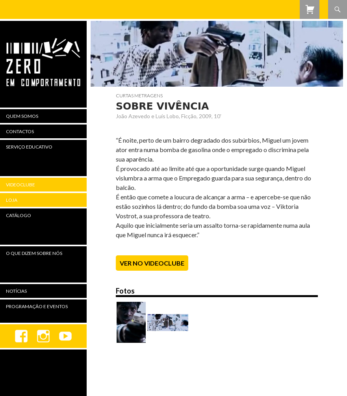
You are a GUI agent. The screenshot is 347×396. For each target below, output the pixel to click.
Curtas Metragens (139, 96)
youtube (65, 336)
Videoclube (20, 185)
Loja (11, 200)
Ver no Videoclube (152, 263)
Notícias (16, 291)
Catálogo (18, 215)
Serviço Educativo (29, 147)
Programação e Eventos (37, 306)
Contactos (20, 131)
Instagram (43, 336)
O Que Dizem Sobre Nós (34, 253)
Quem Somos (22, 116)
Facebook (21, 336)
